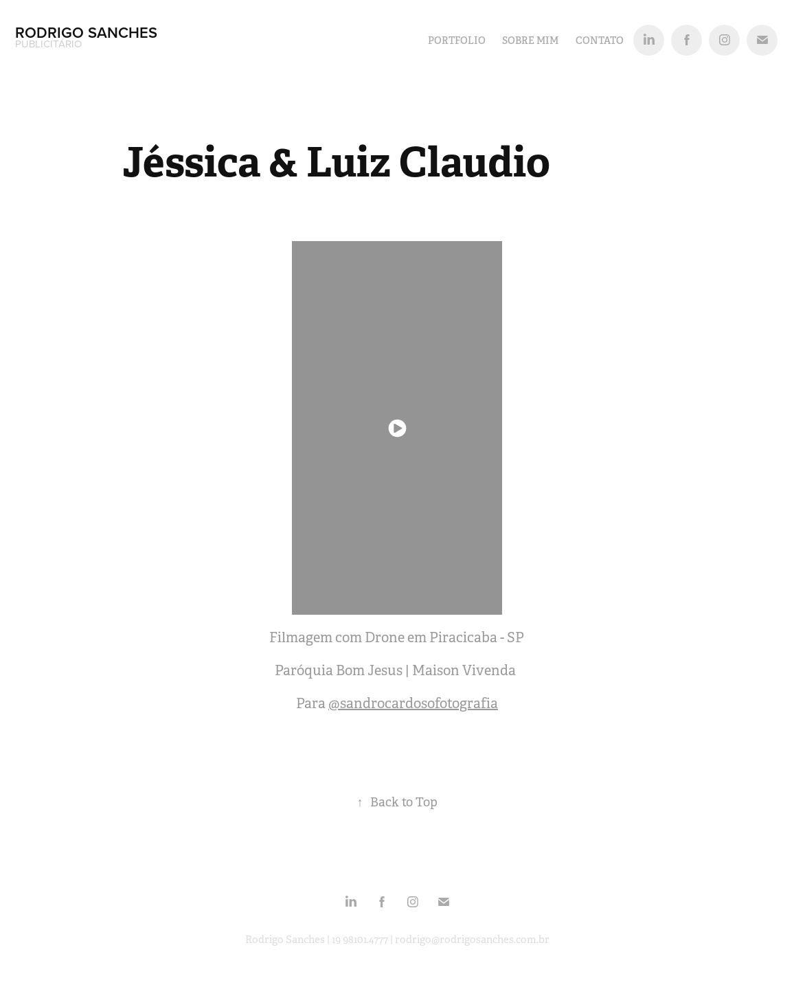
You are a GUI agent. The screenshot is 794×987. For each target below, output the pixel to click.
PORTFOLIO (457, 40)
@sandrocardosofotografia (413, 703)
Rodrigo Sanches (88, 32)
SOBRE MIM (530, 40)
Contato (600, 40)
